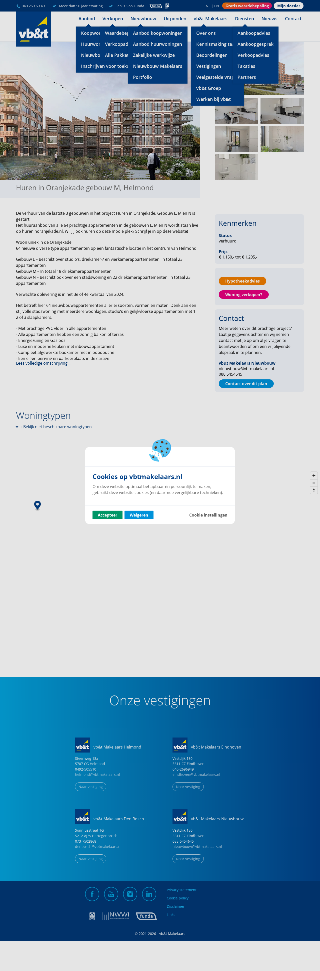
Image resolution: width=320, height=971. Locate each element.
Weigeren (139, 515)
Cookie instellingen (208, 515)
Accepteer (107, 515)
